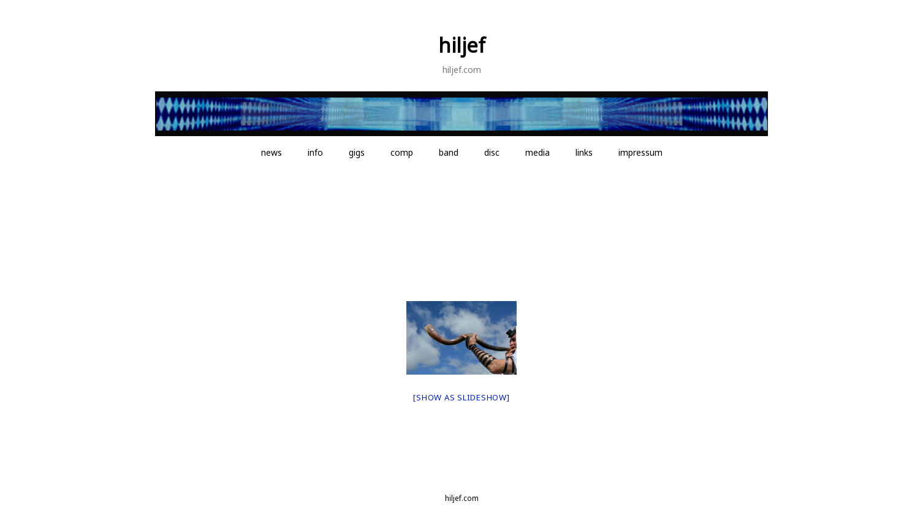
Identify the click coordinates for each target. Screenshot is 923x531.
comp (401, 152)
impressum (640, 152)
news (271, 152)
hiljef (461, 45)
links (584, 152)
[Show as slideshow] (461, 397)
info (315, 152)
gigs (357, 152)
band (448, 152)
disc (491, 152)
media (537, 152)
